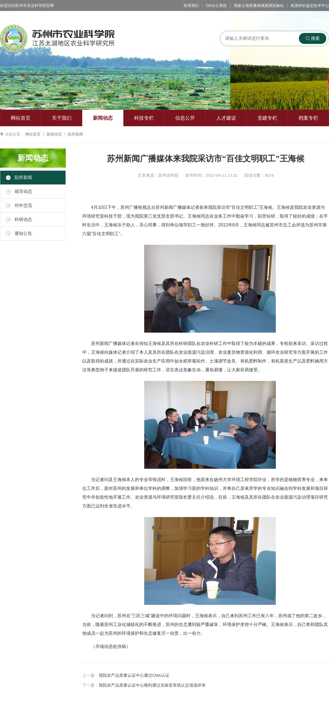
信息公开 (185, 118)
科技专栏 (144, 118)
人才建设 (226, 118)
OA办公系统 (216, 5)
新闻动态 (103, 118)
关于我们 (62, 118)
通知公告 (19, 233)
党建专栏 (267, 118)
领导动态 (19, 191)
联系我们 (191, 5)
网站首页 (20, 118)
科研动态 (19, 219)
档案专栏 (308, 118)
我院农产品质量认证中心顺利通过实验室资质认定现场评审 (152, 685)
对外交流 (19, 205)
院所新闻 (75, 134)
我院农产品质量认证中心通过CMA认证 (134, 675)
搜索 (312, 38)
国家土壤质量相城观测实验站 (259, 5)
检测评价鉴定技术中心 (310, 5)
